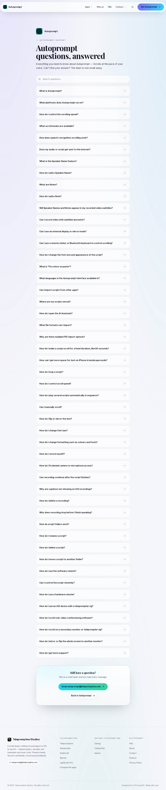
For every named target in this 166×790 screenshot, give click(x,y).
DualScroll (64, 753)
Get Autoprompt (151, 7)
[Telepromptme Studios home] (23, 739)
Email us (132, 758)
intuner (97, 753)
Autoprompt (65, 748)
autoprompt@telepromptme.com (23, 762)
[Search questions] (83, 79)
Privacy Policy (135, 763)
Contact (121, 7)
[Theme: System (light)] (132, 7)
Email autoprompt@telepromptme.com (83, 686)
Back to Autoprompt (83, 695)
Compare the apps (68, 767)
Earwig (97, 743)
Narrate (63, 758)
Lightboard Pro (66, 763)
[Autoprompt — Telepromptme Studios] (12, 7)
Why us (100, 7)
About (132, 748)
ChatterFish (99, 748)
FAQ (109, 7)
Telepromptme (66, 743)
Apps (89, 7)
